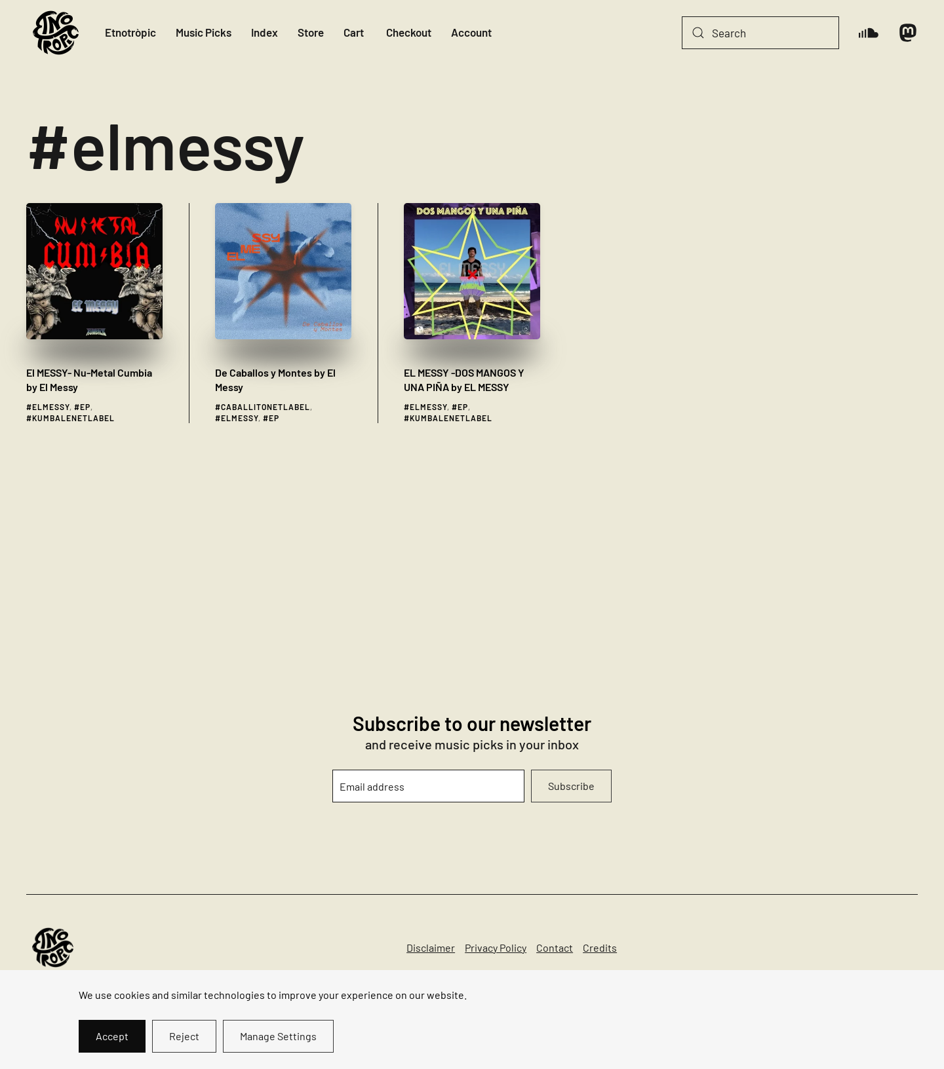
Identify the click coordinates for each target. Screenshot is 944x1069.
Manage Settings (278, 1036)
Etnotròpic (130, 32)
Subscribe (571, 785)
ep (85, 406)
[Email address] (428, 786)
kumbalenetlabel (73, 417)
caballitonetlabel (265, 406)
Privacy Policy (495, 947)
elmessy (50, 406)
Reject (184, 1036)
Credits (600, 947)
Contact (554, 947)
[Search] (760, 32)
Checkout (408, 32)
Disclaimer (430, 947)
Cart (354, 32)
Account (471, 32)
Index (264, 32)
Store (311, 32)
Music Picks (203, 32)
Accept (112, 1036)
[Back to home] (55, 33)
